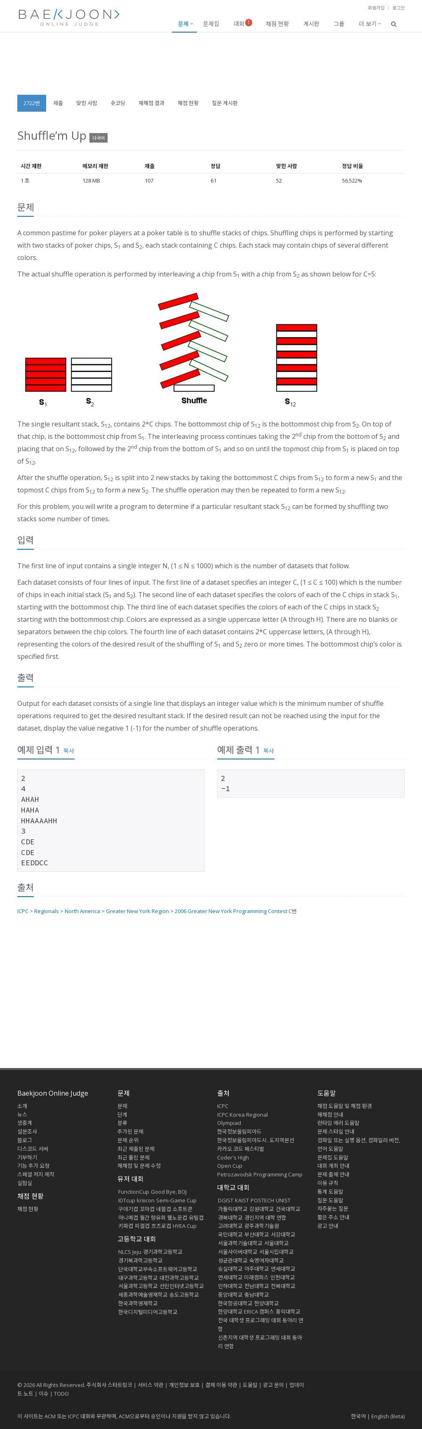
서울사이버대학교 (238, 1252)
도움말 (326, 1093)
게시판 (311, 24)
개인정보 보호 (184, 1385)
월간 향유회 (153, 1217)
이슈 (44, 1393)
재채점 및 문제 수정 (139, 1165)
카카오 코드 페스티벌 (240, 1149)
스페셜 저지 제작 (35, 1174)
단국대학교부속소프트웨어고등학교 (157, 1269)
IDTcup (126, 1200)
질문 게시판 (225, 103)
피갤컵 (142, 1226)
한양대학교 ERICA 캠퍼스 (246, 1311)
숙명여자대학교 (266, 1260)
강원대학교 (261, 1209)
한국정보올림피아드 (239, 1131)
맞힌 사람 (86, 103)
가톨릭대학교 (233, 1209)
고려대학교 (230, 1226)
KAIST (242, 1200)
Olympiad (229, 1123)
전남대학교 (256, 1286)
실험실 (24, 1183)
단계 (122, 1114)
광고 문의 (273, 1385)
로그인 (398, 8)
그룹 (339, 24)
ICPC (22, 911)
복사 (68, 750)
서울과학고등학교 (138, 1286)
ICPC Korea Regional (242, 1114)
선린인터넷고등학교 (181, 1286)
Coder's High (233, 1157)
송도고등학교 (184, 1294)
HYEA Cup (185, 1226)
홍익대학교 (288, 1311)
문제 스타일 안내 (335, 1131)
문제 (183, 24)
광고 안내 (327, 1226)
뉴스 (22, 1114)
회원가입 (376, 8)
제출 (58, 103)
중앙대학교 (230, 1294)
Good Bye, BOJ (169, 1191)
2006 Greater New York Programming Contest (231, 911)
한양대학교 (266, 1303)
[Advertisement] (211, 67)
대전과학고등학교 (179, 1277)
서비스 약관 (151, 1385)
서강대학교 (283, 1234)
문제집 (211, 24)
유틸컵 (196, 1217)
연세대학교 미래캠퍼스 (243, 1277)
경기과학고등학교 (163, 1252)
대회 (243, 23)
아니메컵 (128, 1217)
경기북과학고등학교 (140, 1260)
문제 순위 (127, 1140)
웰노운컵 (177, 1217)
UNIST (283, 1200)
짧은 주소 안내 (333, 1217)
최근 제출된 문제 (136, 1149)
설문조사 (27, 1131)
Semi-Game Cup (176, 1200)
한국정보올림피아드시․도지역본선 (255, 1140)
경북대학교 (230, 1217)
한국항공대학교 (235, 1303)
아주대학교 (256, 1268)
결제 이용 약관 (221, 1385)
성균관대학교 (233, 1260)
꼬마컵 (147, 1209)
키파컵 (125, 1226)
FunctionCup (133, 1191)
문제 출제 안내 (333, 1174)
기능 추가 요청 (33, 1165)
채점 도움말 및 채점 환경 (344, 1106)
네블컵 (163, 1209)
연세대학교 (283, 1268)
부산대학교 (256, 1234)
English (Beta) (388, 1416)
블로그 (24, 1140)
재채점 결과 (151, 103)
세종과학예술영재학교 (143, 1294)
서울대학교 (276, 1243)
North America (82, 911)
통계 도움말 (330, 1191)
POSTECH (262, 1200)
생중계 (24, 1123)
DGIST (225, 1200)
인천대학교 (282, 1277)
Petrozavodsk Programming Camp (259, 1174)
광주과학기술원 (261, 1226)
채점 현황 (277, 24)
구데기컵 (128, 1209)
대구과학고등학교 (138, 1277)
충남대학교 (256, 1294)
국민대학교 (230, 1234)
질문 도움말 (330, 1200)
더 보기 (368, 24)
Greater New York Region (137, 911)
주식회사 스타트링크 (109, 1385)
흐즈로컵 (161, 1226)
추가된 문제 (130, 1131)
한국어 (358, 1416)
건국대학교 (288, 1209)
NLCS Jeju (129, 1252)
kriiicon (146, 1200)
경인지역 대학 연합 (265, 1217)
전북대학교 (283, 1286)
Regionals (46, 911)
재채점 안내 (330, 1114)
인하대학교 (230, 1286)
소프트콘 (182, 1209)
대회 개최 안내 (333, 1165)
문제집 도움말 (332, 1157)
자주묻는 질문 (332, 1208)
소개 (22, 1106)
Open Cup (229, 1165)
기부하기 (27, 1157)
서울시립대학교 (276, 1252)
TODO (61, 1393)
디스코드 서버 (32, 1149)
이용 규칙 (327, 1183)
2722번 (31, 103)
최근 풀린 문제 (133, 1157)
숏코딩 (117, 103)
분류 (122, 1123)
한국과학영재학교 (138, 1303)
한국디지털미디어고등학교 (148, 1312)
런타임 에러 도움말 (338, 1123)
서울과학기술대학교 (240, 1243)
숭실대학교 (230, 1268)
